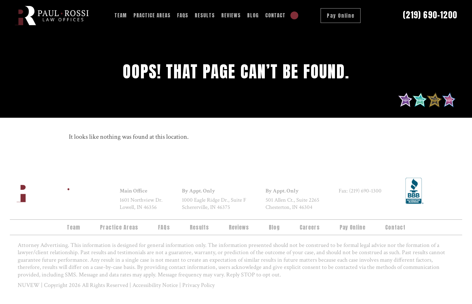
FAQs (182, 15)
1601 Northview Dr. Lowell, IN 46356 (141, 203)
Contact (275, 15)
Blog (253, 15)
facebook (345, 203)
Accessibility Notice (155, 285)
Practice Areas (151, 15)
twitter (360, 203)
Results (205, 15)
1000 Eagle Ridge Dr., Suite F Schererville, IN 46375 (214, 203)
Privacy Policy (198, 285)
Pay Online (340, 15)
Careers (310, 227)
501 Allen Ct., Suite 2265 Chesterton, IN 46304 (292, 203)
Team (120, 15)
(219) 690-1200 (430, 15)
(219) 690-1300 (365, 190)
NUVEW (29, 285)
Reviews (231, 15)
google (375, 203)
